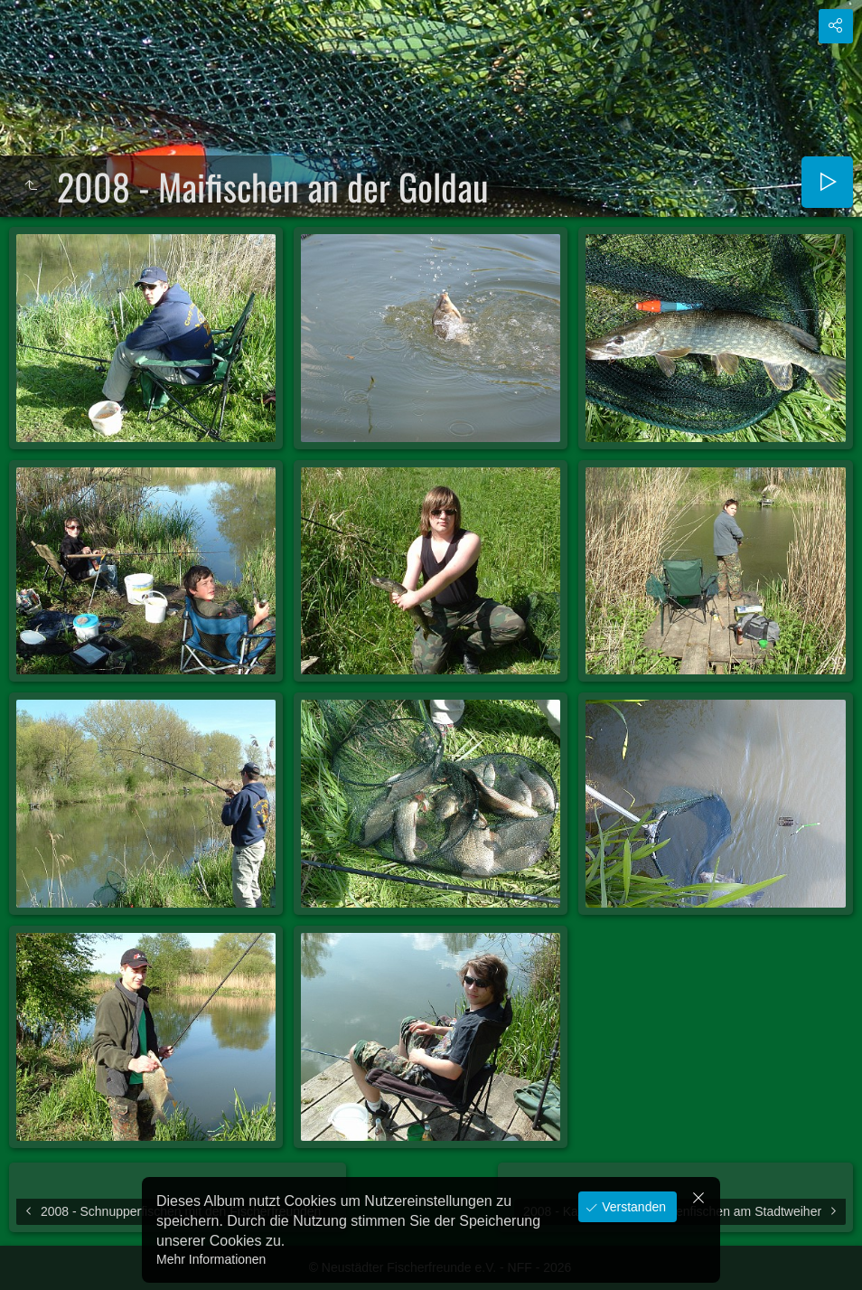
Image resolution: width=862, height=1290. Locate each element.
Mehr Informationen (211, 1259)
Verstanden (632, 1207)
